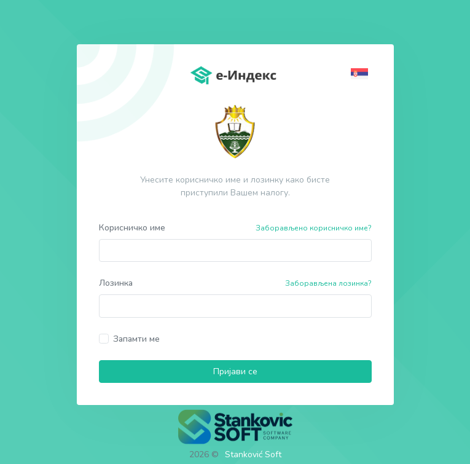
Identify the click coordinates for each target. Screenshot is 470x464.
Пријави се (235, 371)
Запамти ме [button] (136, 339)
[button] (361, 72)
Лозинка (116, 283)
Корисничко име (132, 228)
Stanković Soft (253, 454)
